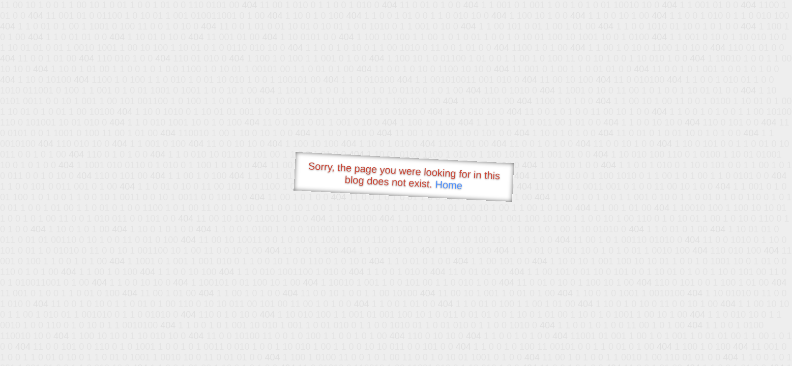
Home (448, 184)
